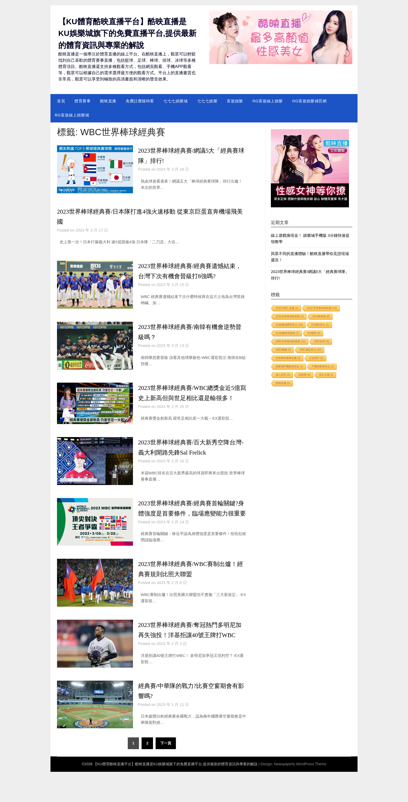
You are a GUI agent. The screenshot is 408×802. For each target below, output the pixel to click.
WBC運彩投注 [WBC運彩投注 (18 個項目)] (310, 349)
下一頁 (165, 774)
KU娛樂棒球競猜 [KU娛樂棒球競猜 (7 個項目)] (287, 333)
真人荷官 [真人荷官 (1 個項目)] (283, 374)
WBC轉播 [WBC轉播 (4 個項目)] (283, 349)
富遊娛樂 (235, 100)
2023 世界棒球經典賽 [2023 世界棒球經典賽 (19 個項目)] (322, 308)
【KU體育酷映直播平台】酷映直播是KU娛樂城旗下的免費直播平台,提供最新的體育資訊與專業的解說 (127, 33)
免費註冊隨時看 (140, 100)
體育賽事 (82, 100)
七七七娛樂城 (175, 100)
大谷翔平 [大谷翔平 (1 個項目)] (316, 358)
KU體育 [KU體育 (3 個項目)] (314, 333)
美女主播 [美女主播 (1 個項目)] (326, 374)
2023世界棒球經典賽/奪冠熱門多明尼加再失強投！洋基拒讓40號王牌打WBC (192, 655)
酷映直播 (108, 100)
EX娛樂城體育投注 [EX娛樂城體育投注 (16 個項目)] (289, 324)
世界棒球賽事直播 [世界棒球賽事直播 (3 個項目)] (288, 358)
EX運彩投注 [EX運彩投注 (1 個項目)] (320, 324)
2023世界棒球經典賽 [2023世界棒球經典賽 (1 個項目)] (290, 316)
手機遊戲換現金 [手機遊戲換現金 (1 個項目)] (323, 366)
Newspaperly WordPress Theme (300, 794)
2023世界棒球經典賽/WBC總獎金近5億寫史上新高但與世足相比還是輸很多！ (190, 398)
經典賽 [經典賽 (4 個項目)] (304, 374)
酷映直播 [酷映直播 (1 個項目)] (283, 383)
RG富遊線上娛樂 (267, 100)
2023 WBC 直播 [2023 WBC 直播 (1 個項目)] (287, 308)
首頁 (61, 100)
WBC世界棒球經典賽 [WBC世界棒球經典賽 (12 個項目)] (290, 341)
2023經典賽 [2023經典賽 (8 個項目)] (321, 316)
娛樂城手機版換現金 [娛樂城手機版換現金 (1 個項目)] (289, 366)
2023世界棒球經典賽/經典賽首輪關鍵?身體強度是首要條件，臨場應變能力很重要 (190, 523)
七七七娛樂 (207, 100)
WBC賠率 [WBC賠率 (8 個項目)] (321, 341)
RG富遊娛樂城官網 (309, 100)
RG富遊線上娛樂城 (72, 115)
